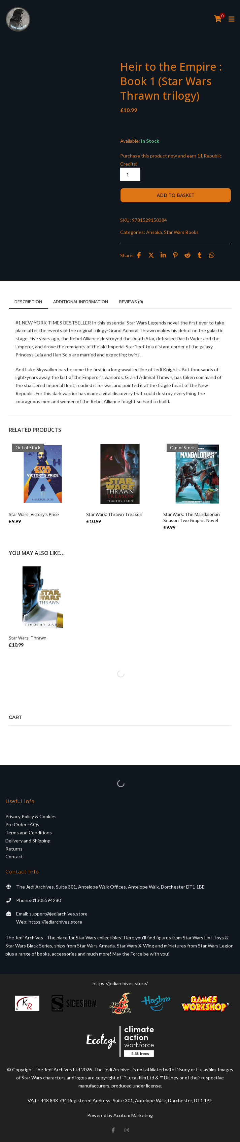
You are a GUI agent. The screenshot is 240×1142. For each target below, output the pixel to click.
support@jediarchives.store (58, 913)
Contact (14, 856)
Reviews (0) (131, 302)
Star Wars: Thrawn (27, 638)
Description (28, 302)
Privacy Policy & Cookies (31, 816)
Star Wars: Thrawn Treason (114, 514)
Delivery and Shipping (27, 840)
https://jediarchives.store (55, 922)
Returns (14, 849)
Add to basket (176, 195)
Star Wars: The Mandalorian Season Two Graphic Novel (191, 517)
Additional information (80, 302)
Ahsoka (154, 232)
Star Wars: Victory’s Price (34, 514)
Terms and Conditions (28, 832)
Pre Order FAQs (22, 824)
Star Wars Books (181, 232)
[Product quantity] (130, 174)
